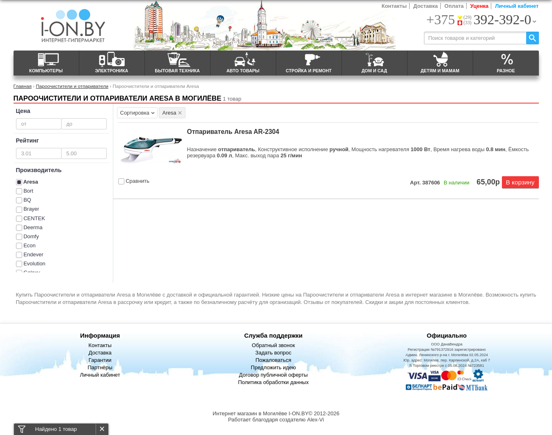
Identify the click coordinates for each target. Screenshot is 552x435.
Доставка (425, 6)
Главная (23, 86)
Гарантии (100, 360)
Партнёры (99, 367)
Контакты (394, 6)
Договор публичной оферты (273, 375)
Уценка (479, 6)
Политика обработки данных (273, 382)
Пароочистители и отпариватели (72, 86)
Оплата (454, 6)
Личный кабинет (516, 6)
